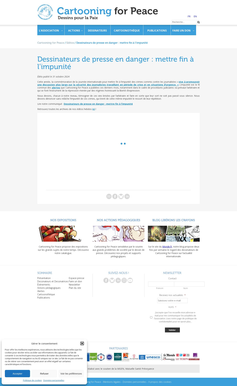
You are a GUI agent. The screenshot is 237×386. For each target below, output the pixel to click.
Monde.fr (167, 246)
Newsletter (74, 284)
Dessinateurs (97, 30)
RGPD (172, 307)
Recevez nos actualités (172, 295)
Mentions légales (112, 381)
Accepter (17, 373)
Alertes (40, 291)
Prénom (159, 288)
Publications (157, 30)
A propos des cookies (159, 381)
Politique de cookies (32, 380)
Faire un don (181, 30)
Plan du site (75, 287)
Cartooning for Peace (50, 42)
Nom (185, 288)
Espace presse (76, 278)
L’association (49, 30)
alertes (56, 87)
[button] (82, 343)
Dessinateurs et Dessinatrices (52, 281)
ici (93, 109)
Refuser (44, 373)
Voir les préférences (71, 373)
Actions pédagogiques (49, 287)
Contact (172, 278)
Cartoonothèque (127, 30)
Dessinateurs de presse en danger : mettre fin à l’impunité (98, 103)
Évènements (43, 284)
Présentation (44, 278)
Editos (70, 42)
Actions (74, 30)
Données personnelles (53, 380)
